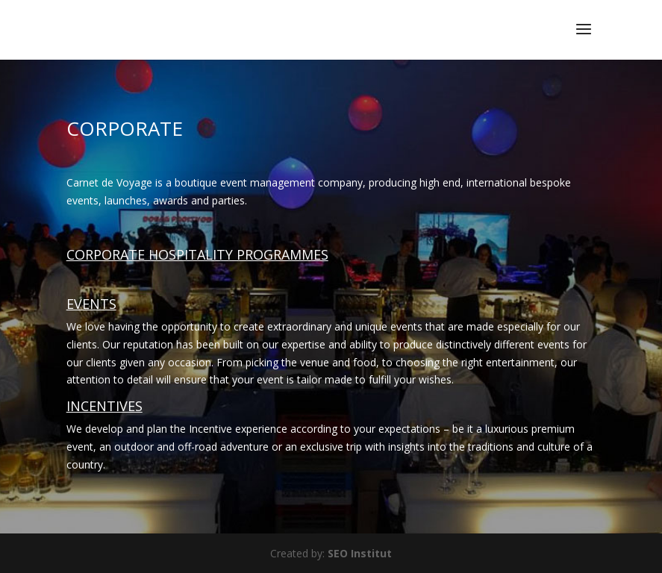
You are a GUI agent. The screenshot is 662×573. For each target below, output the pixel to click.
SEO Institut (360, 553)
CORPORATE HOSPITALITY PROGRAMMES (197, 254)
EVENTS (91, 304)
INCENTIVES (104, 406)
